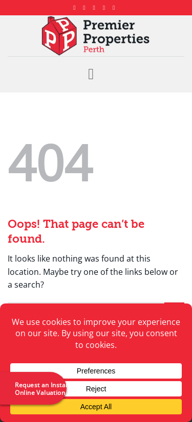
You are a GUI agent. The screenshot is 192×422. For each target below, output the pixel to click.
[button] (95, 74)
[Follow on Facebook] (76, 7)
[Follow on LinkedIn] (106, 7)
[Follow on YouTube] (116, 7)
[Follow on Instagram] (86, 7)
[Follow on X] (96, 7)
